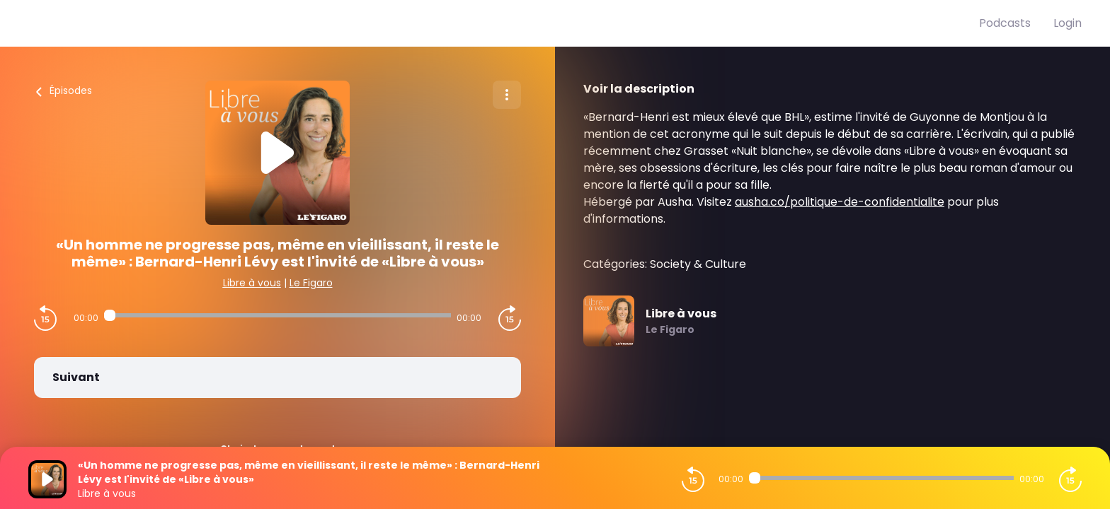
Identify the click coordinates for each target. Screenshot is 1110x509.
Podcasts (1005, 23)
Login (1067, 23)
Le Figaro (311, 283)
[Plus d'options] (507, 95)
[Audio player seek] (277, 315)
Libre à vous (252, 283)
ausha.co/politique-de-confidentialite (839, 202)
